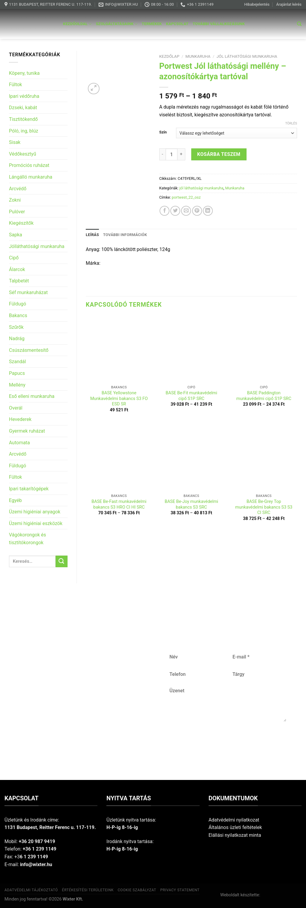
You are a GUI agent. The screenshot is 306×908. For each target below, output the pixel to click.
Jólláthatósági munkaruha (36, 246)
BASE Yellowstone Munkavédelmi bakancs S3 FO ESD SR (119, 398)
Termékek (152, 24)
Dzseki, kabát (23, 107)
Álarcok (17, 269)
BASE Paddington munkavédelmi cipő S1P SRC (263, 395)
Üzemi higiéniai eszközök (35, 523)
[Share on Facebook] (164, 211)
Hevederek (20, 419)
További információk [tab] (125, 234)
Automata (19, 442)
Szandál (17, 361)
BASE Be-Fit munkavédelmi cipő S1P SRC (191, 395)
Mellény (17, 385)
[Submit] (62, 561)
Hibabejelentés (257, 4)
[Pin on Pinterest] (197, 211)
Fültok (15, 84)
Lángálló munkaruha (30, 177)
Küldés (227, 741)
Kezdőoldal (77, 24)
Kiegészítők (21, 223)
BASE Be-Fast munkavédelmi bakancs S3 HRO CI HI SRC (118, 504)
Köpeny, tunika (24, 73)
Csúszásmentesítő (28, 350)
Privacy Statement (180, 890)
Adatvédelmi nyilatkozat (234, 820)
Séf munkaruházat (28, 292)
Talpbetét (19, 281)
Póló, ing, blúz (23, 131)
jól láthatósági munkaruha (247, 56)
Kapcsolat (177, 24)
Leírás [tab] (92, 234)
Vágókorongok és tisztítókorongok (27, 538)
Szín (163, 132)
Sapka (15, 235)
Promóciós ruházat (29, 165)
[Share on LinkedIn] (208, 211)
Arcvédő (17, 188)
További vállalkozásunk (219, 24)
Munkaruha (198, 56)
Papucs (17, 373)
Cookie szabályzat (137, 890)
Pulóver (17, 212)
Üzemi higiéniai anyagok (34, 512)
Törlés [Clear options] (291, 123)
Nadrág (17, 338)
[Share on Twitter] (175, 211)
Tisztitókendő (23, 119)
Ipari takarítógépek (29, 489)
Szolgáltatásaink (117, 24)
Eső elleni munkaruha (31, 396)
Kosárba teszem (219, 154)
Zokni (15, 200)
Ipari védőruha (24, 96)
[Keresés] (299, 24)
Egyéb (15, 500)
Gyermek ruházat (27, 431)
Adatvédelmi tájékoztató (31, 890)
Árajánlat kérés (289, 4)
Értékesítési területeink (88, 890)
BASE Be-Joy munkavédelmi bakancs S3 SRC (191, 504)
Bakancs (18, 315)
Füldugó (17, 304)
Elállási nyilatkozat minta (235, 835)
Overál (15, 408)
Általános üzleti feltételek (235, 827)
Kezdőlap (169, 56)
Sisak (14, 142)
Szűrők (16, 327)
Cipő (14, 258)
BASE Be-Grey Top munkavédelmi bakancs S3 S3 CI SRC (263, 507)
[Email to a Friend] (186, 211)
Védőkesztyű (22, 154)
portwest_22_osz (186, 197)
